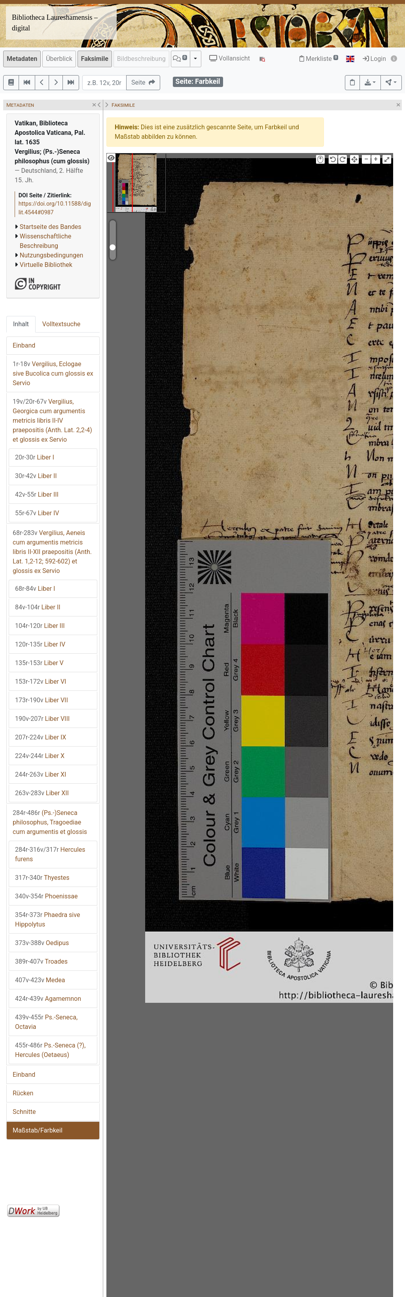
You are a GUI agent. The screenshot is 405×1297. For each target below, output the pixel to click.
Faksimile (94, 58)
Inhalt (21, 324)
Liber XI (40, 774)
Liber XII (42, 793)
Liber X (39, 756)
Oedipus (42, 943)
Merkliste (318, 58)
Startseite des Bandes (50, 227)
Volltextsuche (61, 324)
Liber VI (40, 681)
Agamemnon (48, 998)
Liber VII (41, 700)
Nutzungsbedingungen (51, 255)
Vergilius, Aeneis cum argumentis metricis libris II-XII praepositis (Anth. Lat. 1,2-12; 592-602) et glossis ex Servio (52, 552)
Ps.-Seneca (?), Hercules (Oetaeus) (50, 1050)
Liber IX (40, 737)
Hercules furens (50, 854)
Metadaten (22, 58)
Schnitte (24, 1111)
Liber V (39, 663)
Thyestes (42, 877)
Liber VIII (42, 718)
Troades (41, 961)
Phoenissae (46, 896)
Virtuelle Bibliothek (46, 264)
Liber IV (37, 513)
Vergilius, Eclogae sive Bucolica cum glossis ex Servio (53, 373)
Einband (24, 345)
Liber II (36, 476)
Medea (40, 980)
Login (374, 58)
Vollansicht (229, 58)
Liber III (37, 494)
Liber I (34, 457)
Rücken (23, 1093)
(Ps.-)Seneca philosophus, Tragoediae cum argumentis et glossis (50, 822)
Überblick (59, 58)
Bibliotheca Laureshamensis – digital (55, 22)
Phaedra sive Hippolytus (47, 919)
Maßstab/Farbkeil (37, 1130)
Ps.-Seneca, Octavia (46, 1021)
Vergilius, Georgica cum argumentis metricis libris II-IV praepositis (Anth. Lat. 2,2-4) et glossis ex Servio (52, 420)
